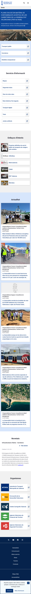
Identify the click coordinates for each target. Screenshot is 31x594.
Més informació (19, 590)
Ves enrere (24, 445)
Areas (3, 7)
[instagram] (22, 540)
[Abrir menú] (28, 3)
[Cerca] (24, 3)
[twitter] (8, 540)
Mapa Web (15, 574)
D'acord (9, 590)
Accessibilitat (15, 577)
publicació (20, 465)
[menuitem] (15, 548)
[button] (28, 583)
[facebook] (18, 540)
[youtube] (13, 540)
